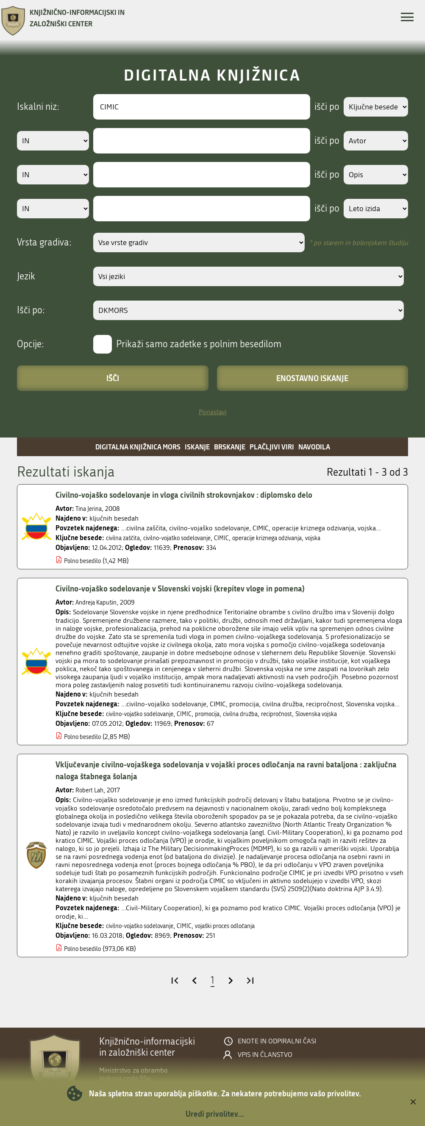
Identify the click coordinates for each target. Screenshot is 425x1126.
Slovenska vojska (349, 714)
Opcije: (30, 344)
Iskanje (197, 447)
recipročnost (304, 714)
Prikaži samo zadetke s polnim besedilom (198, 344)
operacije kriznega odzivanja (293, 538)
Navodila (314, 447)
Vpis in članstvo (265, 1054)
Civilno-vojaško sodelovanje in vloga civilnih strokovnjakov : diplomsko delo (196, 495)
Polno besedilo (85, 561)
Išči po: (31, 310)
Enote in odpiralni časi (277, 1041)
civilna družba (262, 714)
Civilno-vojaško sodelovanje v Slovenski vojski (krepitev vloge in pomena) (192, 588)
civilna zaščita (125, 538)
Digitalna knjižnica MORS (138, 447)
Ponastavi (213, 412)
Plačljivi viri (272, 447)
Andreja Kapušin (99, 602)
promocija (224, 714)
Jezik (26, 276)
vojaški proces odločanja (244, 926)
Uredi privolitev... (215, 1113)
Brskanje (229, 447)
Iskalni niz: (38, 106)
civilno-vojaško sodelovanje (189, 538)
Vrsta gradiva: (44, 242)
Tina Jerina (90, 508)
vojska (346, 538)
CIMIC (240, 538)
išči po (320, 106)
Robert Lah (91, 790)
